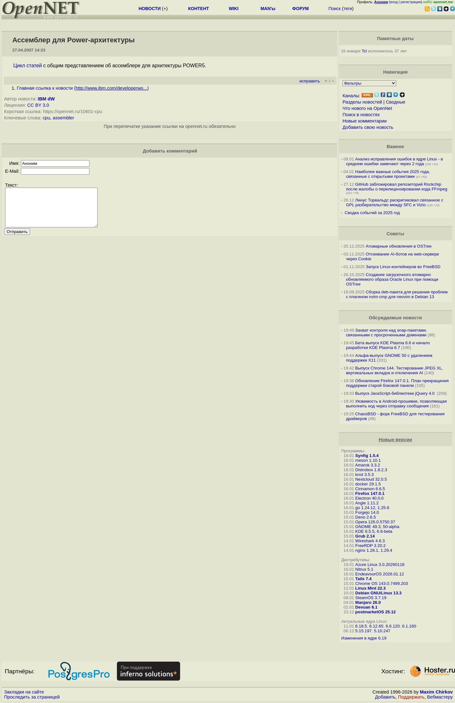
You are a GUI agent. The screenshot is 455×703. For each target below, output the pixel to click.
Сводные (395, 102)
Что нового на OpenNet (367, 108)
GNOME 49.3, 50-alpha (377, 526)
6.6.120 (393, 626)
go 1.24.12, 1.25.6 (372, 507)
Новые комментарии (365, 120)
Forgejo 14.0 (367, 512)
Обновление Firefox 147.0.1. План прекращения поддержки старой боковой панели (397, 383)
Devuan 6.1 (366, 607)
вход (394, 2)
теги (347, 8)
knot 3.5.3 (364, 474)
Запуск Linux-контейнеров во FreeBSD (403, 266)
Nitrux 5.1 (364, 569)
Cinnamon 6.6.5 (370, 488)
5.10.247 (382, 630)
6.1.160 (409, 626)
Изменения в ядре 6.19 (363, 638)
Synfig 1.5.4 (367, 455)
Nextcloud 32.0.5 (371, 479)
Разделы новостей (362, 102)
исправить (310, 81)
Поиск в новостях (361, 114)
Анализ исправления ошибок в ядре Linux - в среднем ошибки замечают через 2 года (394, 161)
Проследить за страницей (32, 697)
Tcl (364, 51)
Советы (395, 233)
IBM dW (46, 98)
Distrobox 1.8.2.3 (371, 469)
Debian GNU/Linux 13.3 (378, 593)
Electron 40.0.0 (369, 498)
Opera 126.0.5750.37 (375, 522)
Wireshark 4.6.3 (370, 540)
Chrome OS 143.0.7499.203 (381, 583)
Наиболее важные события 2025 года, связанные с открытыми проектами (388, 174)
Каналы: (351, 95)
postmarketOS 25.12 (375, 612)
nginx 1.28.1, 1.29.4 (373, 550)
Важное (395, 146)
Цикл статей (27, 65)
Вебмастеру (440, 697)
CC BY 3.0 (38, 105)
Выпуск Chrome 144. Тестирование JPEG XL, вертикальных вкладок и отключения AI (394, 370)
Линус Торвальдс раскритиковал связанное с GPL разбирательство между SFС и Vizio (394, 202)
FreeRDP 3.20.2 (370, 545)
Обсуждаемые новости (395, 317)
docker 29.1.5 (368, 484)
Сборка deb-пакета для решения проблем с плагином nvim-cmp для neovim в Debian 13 (397, 294)
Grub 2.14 (364, 536)
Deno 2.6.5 (365, 517)
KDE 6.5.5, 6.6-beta (373, 531)
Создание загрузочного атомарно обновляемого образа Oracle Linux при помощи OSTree (392, 279)
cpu (46, 117)
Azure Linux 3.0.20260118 (379, 564)
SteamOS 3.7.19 (370, 597)
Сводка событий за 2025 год (372, 212)
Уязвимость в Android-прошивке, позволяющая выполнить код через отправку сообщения (396, 403)
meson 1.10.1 (368, 460)
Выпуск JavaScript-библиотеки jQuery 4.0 (395, 393)
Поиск (334, 8)
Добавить (385, 697)
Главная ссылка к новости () (83, 88)
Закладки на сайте (24, 691)
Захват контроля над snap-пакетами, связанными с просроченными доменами (386, 332)
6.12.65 (376, 626)
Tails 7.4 (363, 578)
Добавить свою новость (368, 127)
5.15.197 (363, 630)
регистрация (411, 2)
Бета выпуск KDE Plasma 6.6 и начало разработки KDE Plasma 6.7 (388, 345)
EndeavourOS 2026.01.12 (379, 574)
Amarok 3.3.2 (367, 465)
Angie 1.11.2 (367, 503)
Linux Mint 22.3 (370, 588)
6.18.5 (361, 626)
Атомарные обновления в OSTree (398, 246)
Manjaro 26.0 (368, 602)
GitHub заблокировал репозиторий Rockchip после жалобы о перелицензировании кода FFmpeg (396, 186)
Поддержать (411, 697)
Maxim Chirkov (436, 691)
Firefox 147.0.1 (370, 493)
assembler (63, 117)
